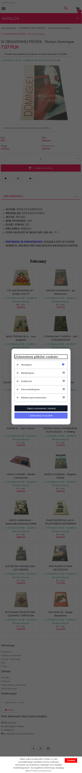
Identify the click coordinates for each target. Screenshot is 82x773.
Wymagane (26, 365)
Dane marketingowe (30, 389)
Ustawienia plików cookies (36, 357)
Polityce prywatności (41, 770)
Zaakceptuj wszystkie (41, 415)
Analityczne (26, 381)
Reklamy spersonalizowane (33, 397)
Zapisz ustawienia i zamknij (41, 408)
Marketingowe (27, 373)
